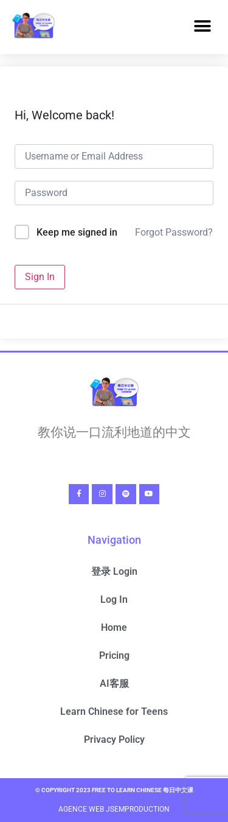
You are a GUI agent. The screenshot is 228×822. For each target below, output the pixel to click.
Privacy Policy (114, 739)
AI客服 (114, 683)
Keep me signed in (76, 232)
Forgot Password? (174, 232)
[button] (202, 26)
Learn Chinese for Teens (114, 711)
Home (114, 627)
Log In (114, 599)
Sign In (40, 277)
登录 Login (114, 571)
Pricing (114, 655)
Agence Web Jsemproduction (114, 809)
